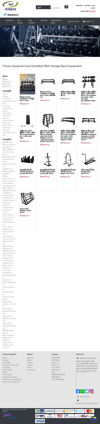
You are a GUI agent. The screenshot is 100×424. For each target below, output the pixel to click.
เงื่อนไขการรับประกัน (58, 374)
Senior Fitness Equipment (11, 382)
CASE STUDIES (32, 21)
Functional (6, 106)
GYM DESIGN (20, 21)
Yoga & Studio (7, 108)
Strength (6, 96)
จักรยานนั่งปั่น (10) (9, 188)
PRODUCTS (10, 21)
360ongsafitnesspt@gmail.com (87, 403)
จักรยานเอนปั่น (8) (9, 171)
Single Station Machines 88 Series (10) (9, 325)
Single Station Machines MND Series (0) (8, 344)
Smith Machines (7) (9, 239)
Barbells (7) (6, 174)
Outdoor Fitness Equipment (12, 379)
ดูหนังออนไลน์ (48, 421)
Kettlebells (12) (8, 198)
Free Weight (7, 99)
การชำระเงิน (87, 5)
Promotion (6, 130)
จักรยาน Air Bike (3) (9, 145)
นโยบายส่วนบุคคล (58, 379)
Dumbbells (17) (8, 169)
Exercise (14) (7, 280)
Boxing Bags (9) (8, 215)
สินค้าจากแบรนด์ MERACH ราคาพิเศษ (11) (8, 337)
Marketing (30, 358)
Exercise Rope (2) (9, 195)
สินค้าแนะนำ (7, 82)
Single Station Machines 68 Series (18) (9, 311)
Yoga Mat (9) (7, 147)
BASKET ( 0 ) (88, 21)
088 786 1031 (90, 11)
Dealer (29, 367)
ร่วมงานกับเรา (56, 377)
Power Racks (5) (8, 236)
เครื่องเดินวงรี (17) (9, 251)
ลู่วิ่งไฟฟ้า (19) (7, 142)
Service (29, 360)
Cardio (5, 94)
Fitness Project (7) (9, 253)
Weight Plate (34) (9, 181)
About (93, 5)
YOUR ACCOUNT (73, 21)
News (53, 372)
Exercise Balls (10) (9, 200)
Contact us (55, 365)
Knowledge (55, 370)
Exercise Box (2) (8, 207)
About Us (55, 362)
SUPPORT (44, 20)
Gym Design (31, 370)
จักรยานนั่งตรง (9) (8, 149)
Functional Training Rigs (11, 365)
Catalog (29, 365)
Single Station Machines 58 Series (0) (9, 303)
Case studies (56, 367)
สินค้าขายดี (6, 84)
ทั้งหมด (5, 79)
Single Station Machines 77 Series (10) (9, 318)
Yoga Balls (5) (7, 219)
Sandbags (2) (7, 210)
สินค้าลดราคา (7, 86)
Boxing (5, 111)
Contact (93, 8)
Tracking (30, 362)
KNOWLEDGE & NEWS (56, 21)
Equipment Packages (10, 377)
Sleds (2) (6, 212)
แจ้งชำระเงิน (79, 5)
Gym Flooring (7, 113)
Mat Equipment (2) (9, 157)
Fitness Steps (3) (8, 217)
